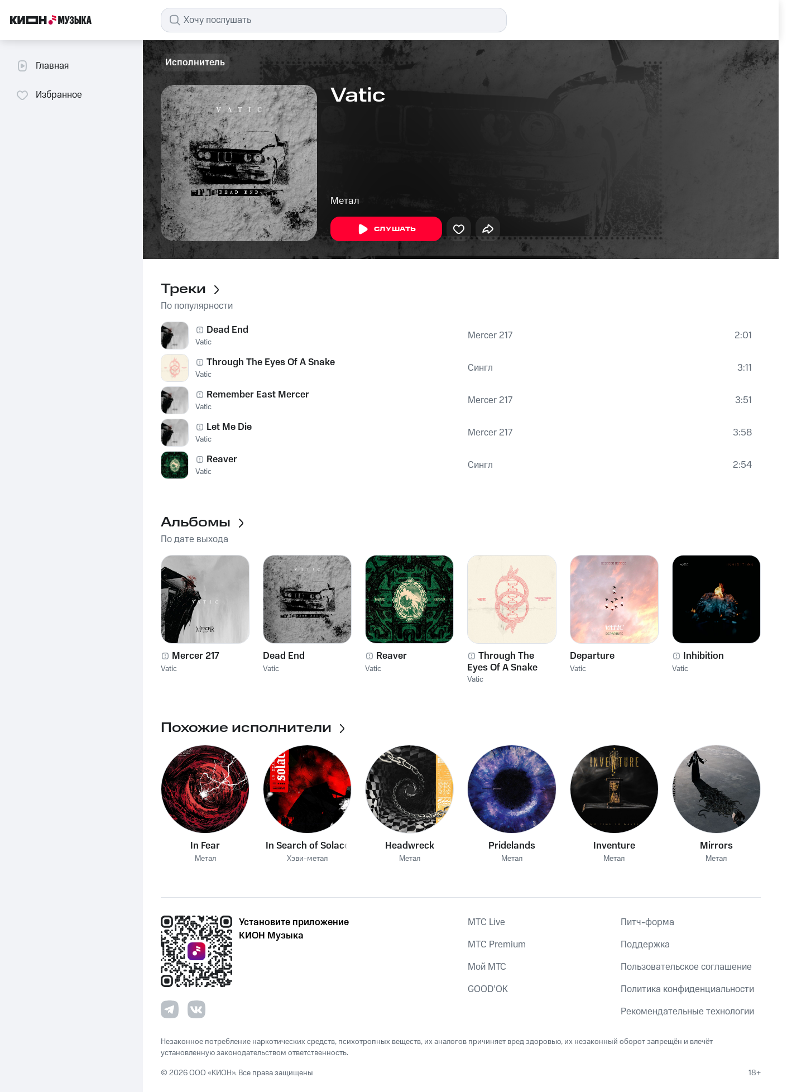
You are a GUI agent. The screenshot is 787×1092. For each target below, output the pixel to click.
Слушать (386, 229)
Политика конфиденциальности (687, 989)
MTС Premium (497, 944)
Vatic (203, 342)
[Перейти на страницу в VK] (196, 1009)
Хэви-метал (307, 859)
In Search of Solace (307, 845)
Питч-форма (647, 922)
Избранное (49, 95)
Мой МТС (487, 967)
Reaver (222, 459)
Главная (42, 66)
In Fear (205, 845)
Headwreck (409, 845)
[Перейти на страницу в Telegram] (170, 1009)
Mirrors (716, 845)
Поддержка (645, 944)
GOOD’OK (488, 989)
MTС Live (486, 922)
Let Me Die (229, 427)
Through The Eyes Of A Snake (271, 362)
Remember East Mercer (258, 394)
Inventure (614, 845)
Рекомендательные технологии (687, 1011)
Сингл (480, 368)
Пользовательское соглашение (686, 967)
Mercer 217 (490, 335)
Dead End (227, 330)
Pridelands (511, 845)
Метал (344, 201)
